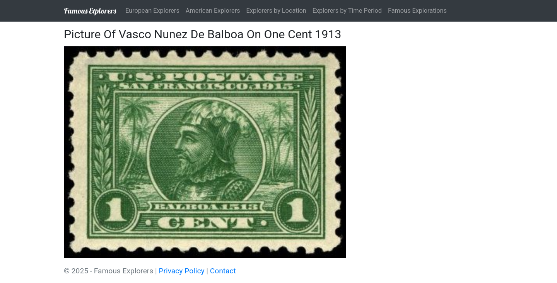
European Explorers (152, 10)
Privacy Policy (181, 270)
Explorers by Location (276, 10)
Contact (223, 270)
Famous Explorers (90, 10)
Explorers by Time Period (347, 10)
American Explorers (213, 10)
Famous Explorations (417, 10)
